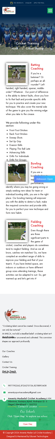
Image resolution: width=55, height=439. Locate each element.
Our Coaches (8, 355)
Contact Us (7, 366)
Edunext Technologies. (39, 436)
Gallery (5, 360)
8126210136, (27, 389)
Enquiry (29, 3)
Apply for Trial (39, 3)
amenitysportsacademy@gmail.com (24, 396)
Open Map (27, 424)
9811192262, (14, 389)
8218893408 (40, 389)
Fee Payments (16, 3)
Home (15, 48)
